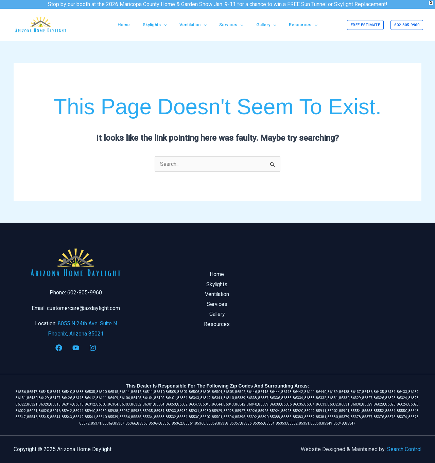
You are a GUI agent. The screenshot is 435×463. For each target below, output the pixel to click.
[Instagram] (92, 347)
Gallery (217, 314)
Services (217, 304)
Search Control (404, 449)
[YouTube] (75, 347)
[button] (365, 25)
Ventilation (217, 294)
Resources (217, 325)
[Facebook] (58, 347)
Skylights (217, 284)
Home (217, 274)
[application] (170, 25)
